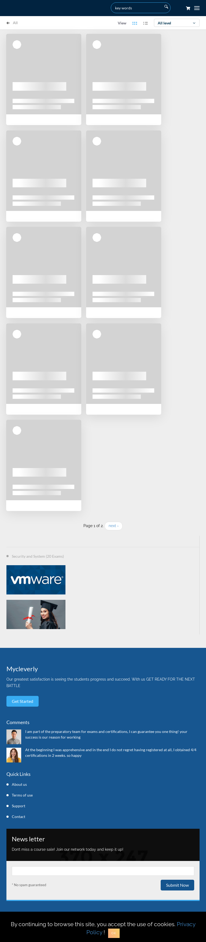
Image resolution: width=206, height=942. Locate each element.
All (12, 22)
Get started (22, 701)
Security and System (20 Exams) (38, 556)
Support (18, 806)
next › (114, 526)
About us (19, 784)
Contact (18, 816)
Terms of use (22, 795)
